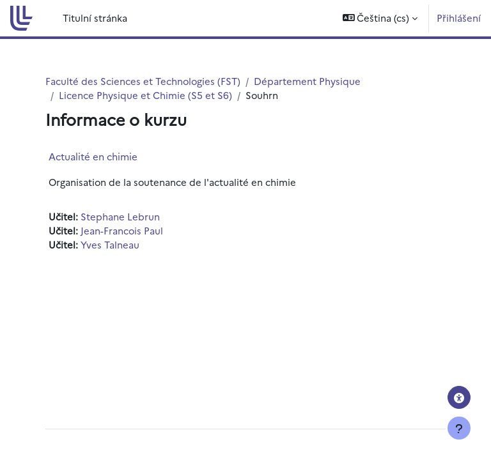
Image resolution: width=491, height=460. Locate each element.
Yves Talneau (110, 244)
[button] (380, 18)
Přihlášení (459, 17)
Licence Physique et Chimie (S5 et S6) (145, 95)
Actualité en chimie (93, 156)
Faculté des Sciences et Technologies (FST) (142, 81)
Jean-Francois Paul (122, 230)
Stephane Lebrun (120, 216)
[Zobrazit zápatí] (459, 428)
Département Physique (307, 81)
